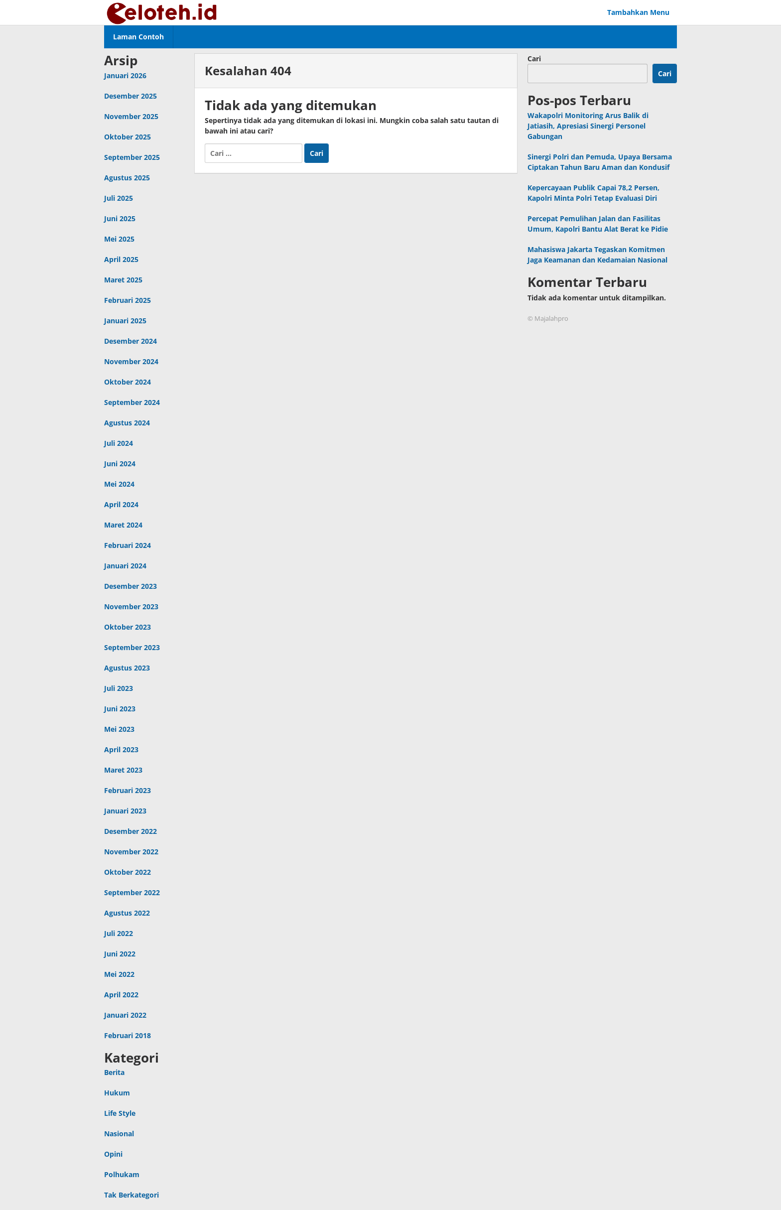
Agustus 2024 (127, 422)
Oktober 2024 (127, 382)
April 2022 (121, 994)
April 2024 (121, 504)
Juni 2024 (119, 463)
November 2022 (131, 851)
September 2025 (132, 157)
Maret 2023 (123, 770)
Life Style (119, 1113)
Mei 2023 (119, 729)
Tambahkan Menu (638, 12)
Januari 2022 (125, 1015)
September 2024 (132, 402)
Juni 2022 (119, 953)
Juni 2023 (119, 708)
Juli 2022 (118, 933)
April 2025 (121, 259)
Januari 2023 (125, 810)
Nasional (119, 1133)
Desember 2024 (130, 341)
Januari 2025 (125, 320)
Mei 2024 (119, 484)
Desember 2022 (130, 831)
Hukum (117, 1092)
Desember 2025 (130, 96)
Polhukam (121, 1174)
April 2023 (121, 749)
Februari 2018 (127, 1035)
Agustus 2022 (127, 913)
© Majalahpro (547, 318)
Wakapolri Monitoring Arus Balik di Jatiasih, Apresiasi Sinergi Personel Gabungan (588, 126)
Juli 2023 (118, 688)
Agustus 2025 (127, 177)
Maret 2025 (123, 279)
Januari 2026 (125, 75)
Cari (534, 58)
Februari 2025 (127, 300)
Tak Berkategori (131, 1195)
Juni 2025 (119, 218)
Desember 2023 (130, 586)
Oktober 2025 (127, 136)
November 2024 (131, 361)
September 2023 (132, 647)
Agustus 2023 (127, 667)
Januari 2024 (125, 565)
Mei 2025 (119, 239)
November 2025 (131, 116)
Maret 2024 (123, 525)
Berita (114, 1072)
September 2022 (132, 892)
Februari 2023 (127, 790)
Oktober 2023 (127, 627)
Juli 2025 (118, 198)
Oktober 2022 (127, 872)
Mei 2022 (119, 974)
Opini (113, 1154)
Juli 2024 (118, 443)
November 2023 (131, 606)
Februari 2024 (127, 545)
